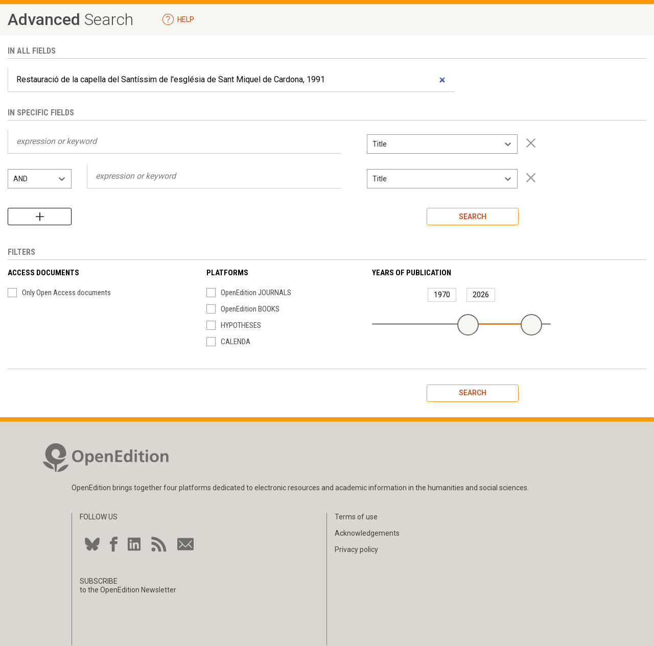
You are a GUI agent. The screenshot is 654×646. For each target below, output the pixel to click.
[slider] (468, 325)
